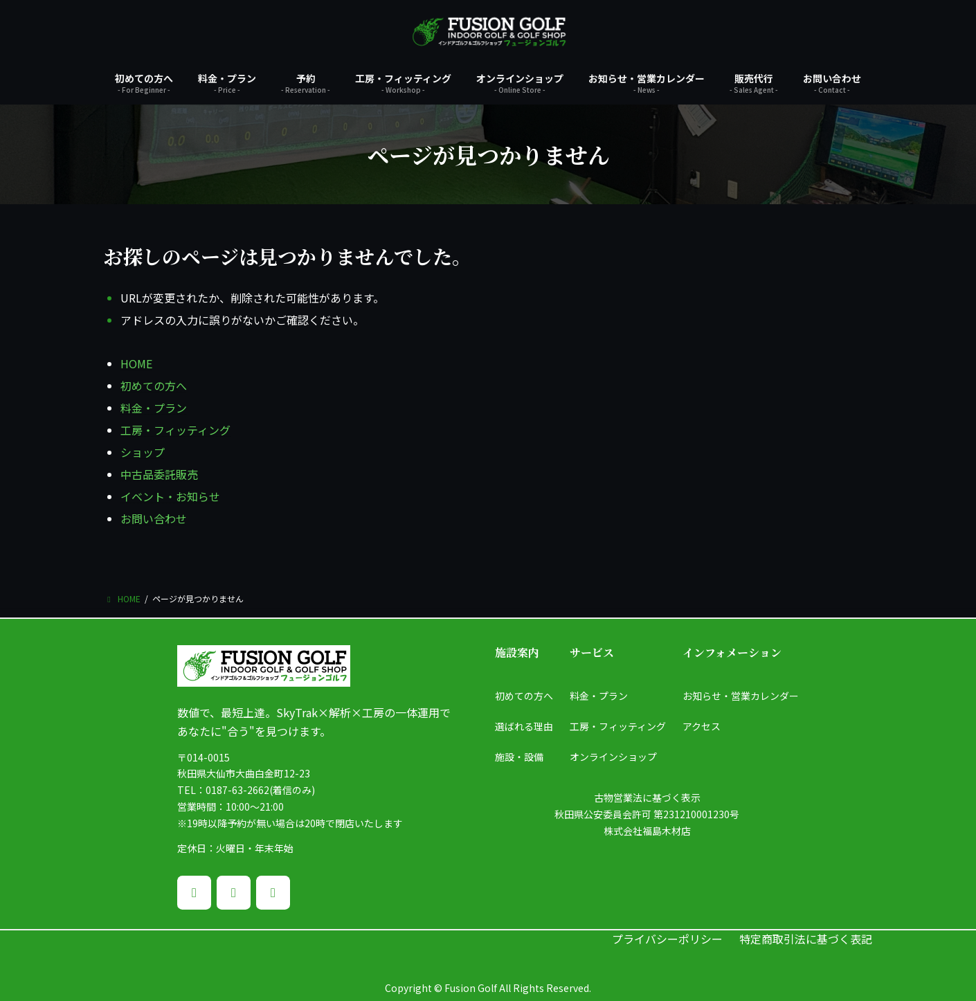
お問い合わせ (153, 518)
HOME (136, 363)
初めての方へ (153, 385)
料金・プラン (153, 407)
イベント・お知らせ (170, 496)
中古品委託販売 (159, 474)
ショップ (142, 452)
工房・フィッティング (175, 430)
